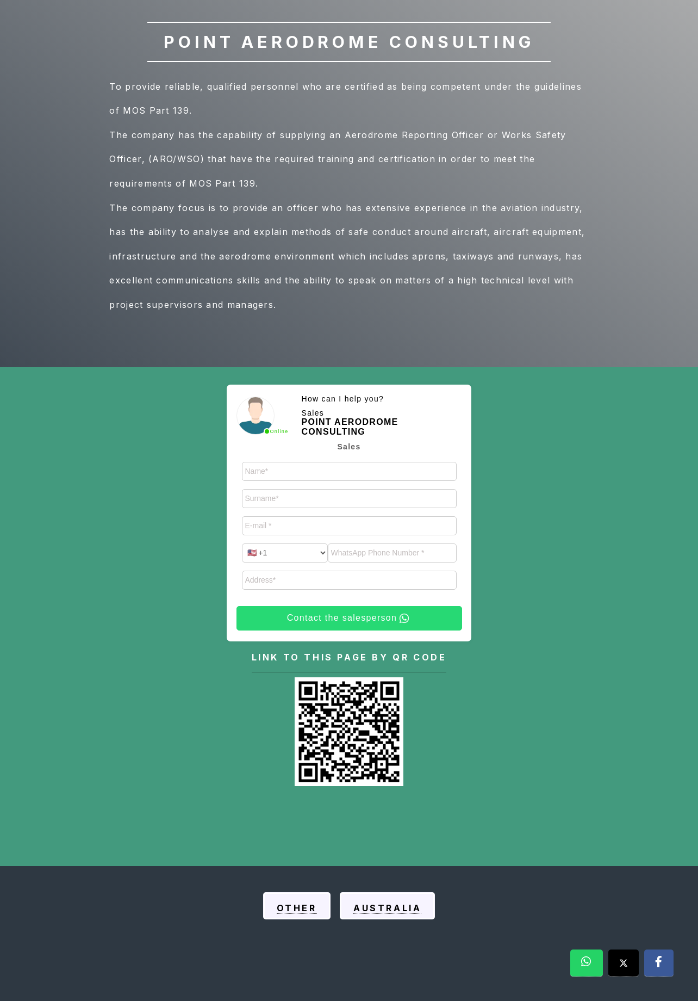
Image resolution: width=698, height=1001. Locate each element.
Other (297, 908)
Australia (387, 908)
